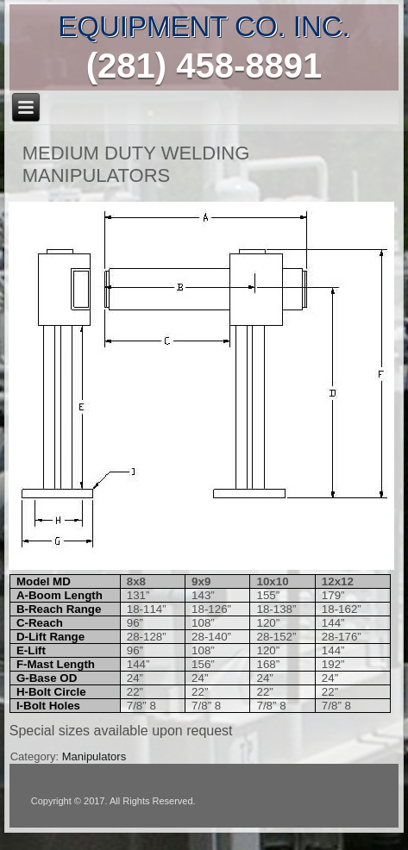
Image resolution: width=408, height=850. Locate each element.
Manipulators (94, 756)
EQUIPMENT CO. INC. (204, 26)
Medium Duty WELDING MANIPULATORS (136, 164)
